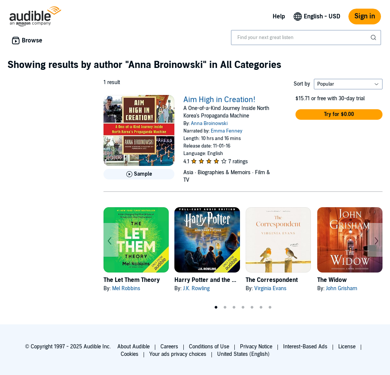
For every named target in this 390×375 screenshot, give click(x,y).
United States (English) (243, 354)
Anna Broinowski (209, 123)
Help (279, 16)
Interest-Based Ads (305, 346)
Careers (169, 346)
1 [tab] (216, 307)
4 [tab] (243, 307)
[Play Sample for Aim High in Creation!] (139, 174)
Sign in (364, 16)
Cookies (129, 354)
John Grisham (341, 288)
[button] (339, 114)
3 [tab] (234, 307)
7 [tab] (270, 307)
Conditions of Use (209, 346)
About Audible (133, 346)
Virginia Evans (270, 288)
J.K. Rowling (196, 288)
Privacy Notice (256, 346)
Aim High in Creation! (219, 99)
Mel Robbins (126, 288)
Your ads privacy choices (177, 354)
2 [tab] (225, 307)
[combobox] (306, 37)
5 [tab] (252, 307)
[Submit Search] (374, 37)
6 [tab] (261, 307)
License (347, 346)
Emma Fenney (226, 131)
